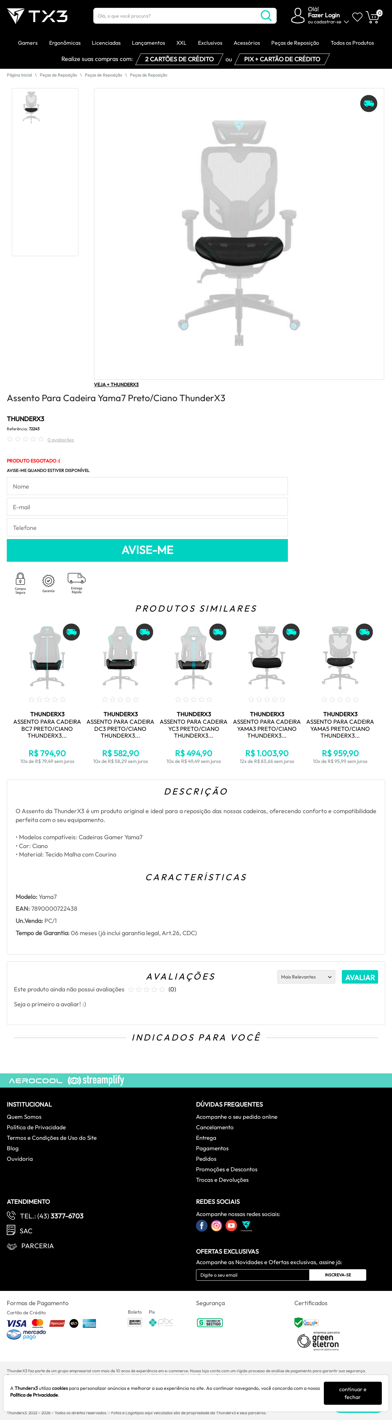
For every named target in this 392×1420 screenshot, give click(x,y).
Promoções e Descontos (226, 1169)
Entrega (206, 1137)
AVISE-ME (147, 550)
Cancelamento (215, 1127)
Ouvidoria (20, 1158)
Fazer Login (324, 15)
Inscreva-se (338, 1274)
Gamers (28, 42)
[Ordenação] (306, 977)
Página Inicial (19, 75)
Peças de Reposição (295, 42)
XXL (181, 42)
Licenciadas (106, 42)
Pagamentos (212, 1148)
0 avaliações (60, 440)
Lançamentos (148, 42)
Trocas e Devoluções (222, 1179)
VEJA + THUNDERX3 (116, 385)
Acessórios (247, 42)
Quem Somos (24, 1116)
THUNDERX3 (25, 419)
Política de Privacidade (36, 1127)
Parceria (37, 1245)
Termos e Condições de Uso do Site (52, 1137)
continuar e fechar (353, 1393)
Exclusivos (210, 42)
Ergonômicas (65, 42)
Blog (13, 1148)
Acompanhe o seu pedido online (236, 1116)
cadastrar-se (327, 22)
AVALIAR (360, 977)
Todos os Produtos (352, 42)
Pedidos (206, 1158)
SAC (26, 1231)
